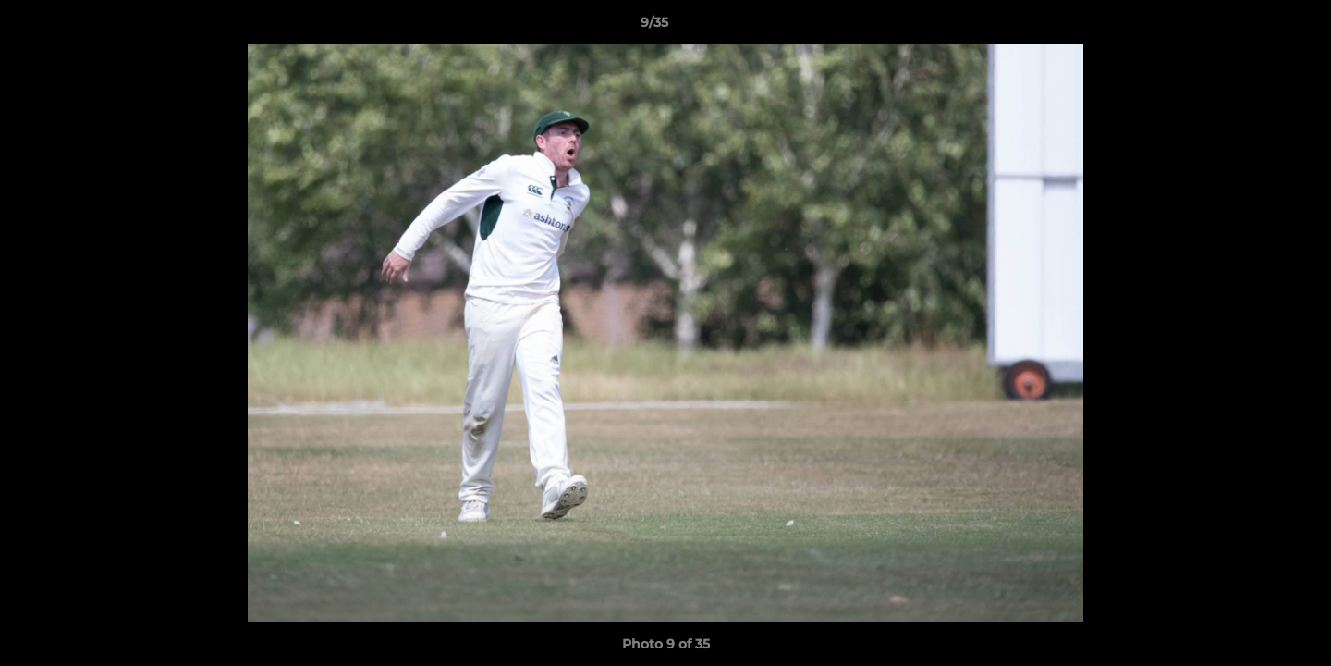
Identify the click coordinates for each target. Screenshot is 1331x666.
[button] (1253, 26)
